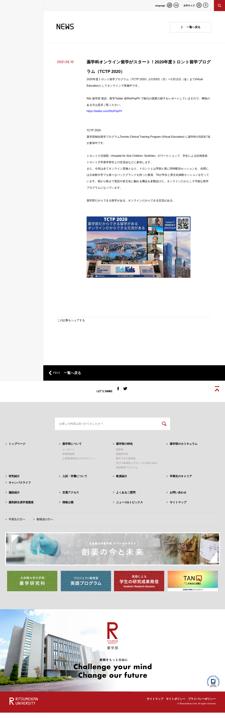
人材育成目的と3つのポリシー (78, 464)
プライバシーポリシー (202, 704)
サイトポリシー (175, 704)
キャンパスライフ (20, 488)
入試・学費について (74, 482)
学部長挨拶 (68, 460)
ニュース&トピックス (129, 508)
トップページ (17, 449)
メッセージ (68, 455)
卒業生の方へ (17, 525)
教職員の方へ (45, 525)
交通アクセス (70, 498)
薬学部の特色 (124, 449)
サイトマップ (178, 508)
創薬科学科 (122, 460)
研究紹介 (14, 482)
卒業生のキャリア (181, 482)
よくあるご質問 (125, 498)
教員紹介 (121, 482)
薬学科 (119, 455)
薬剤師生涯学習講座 (21, 508)
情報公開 (67, 508)
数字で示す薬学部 (125, 464)
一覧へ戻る (193, 27)
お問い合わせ (178, 498)
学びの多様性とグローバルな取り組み (136, 469)
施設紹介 (14, 498)
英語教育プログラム (127, 473)
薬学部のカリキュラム (183, 449)
